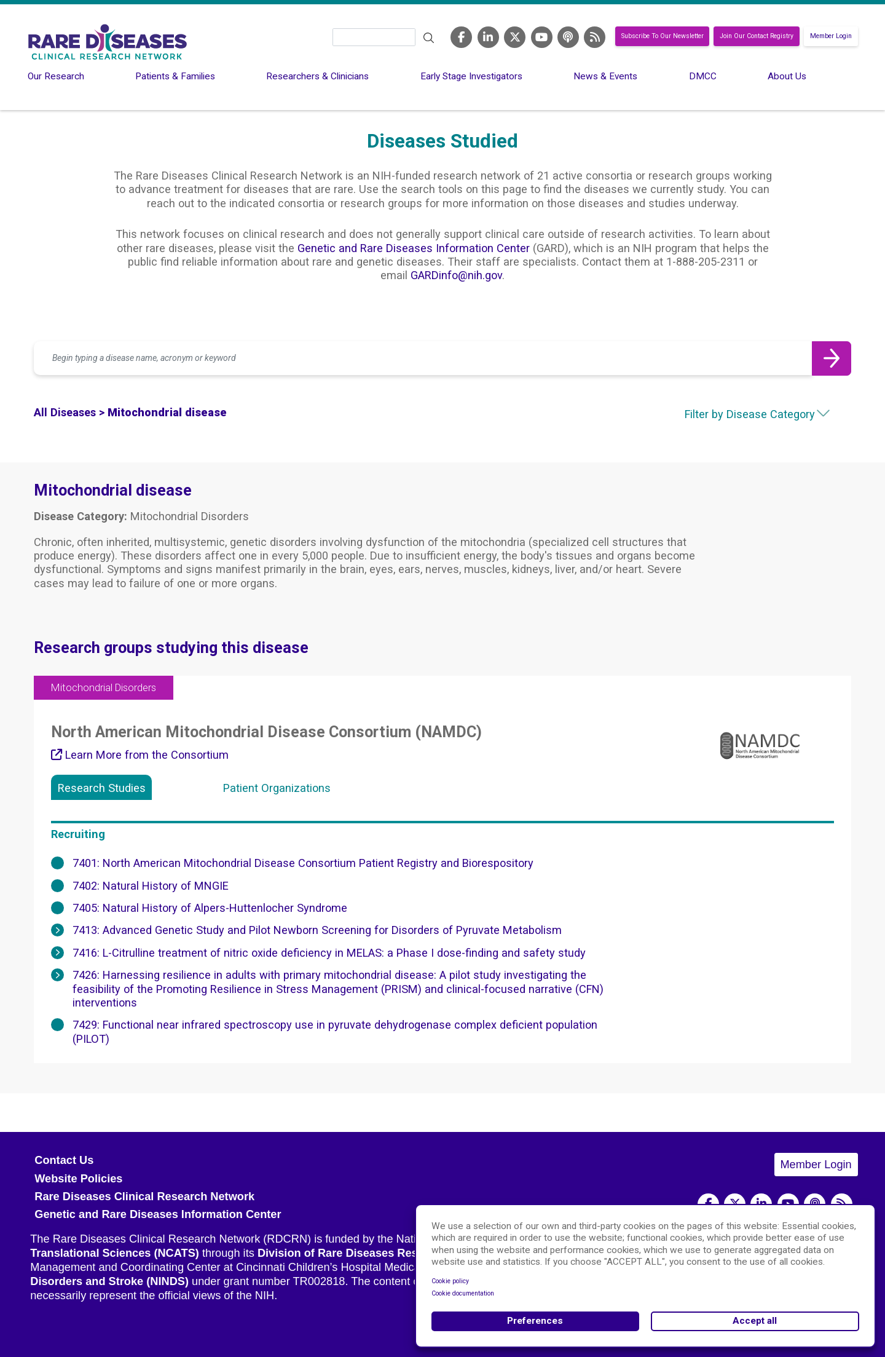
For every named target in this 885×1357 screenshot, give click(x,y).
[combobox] (737, 414)
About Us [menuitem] (787, 76)
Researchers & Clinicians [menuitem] (317, 76)
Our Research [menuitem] (56, 76)
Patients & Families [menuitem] (175, 76)
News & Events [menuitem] (605, 76)
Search (428, 38)
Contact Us (63, 1160)
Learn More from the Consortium (140, 754)
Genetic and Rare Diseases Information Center (413, 248)
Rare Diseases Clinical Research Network (144, 1196)
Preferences (535, 1320)
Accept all (755, 1320)
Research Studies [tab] (102, 787)
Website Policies (78, 1179)
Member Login (831, 37)
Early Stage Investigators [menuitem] (471, 76)
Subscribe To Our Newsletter (662, 37)
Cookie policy (450, 1281)
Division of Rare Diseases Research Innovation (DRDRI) (405, 1253)
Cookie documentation (462, 1293)
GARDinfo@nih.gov (456, 275)
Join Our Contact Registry (756, 37)
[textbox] (737, 414)
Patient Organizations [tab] (277, 787)
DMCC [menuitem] (703, 76)
